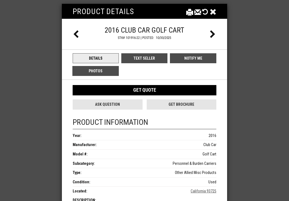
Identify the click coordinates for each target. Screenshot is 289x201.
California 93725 (203, 191)
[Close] (213, 11)
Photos (96, 71)
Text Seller (144, 58)
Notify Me (193, 58)
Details (96, 58)
